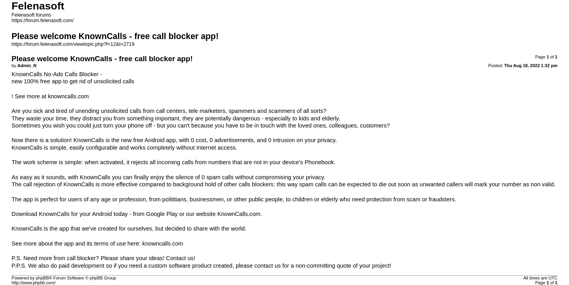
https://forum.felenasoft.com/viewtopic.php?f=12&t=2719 (72, 44)
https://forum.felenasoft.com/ (42, 20)
